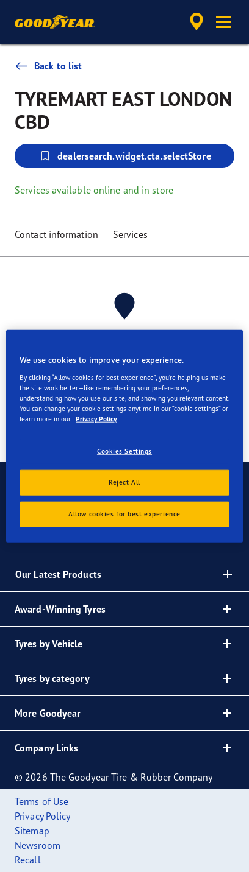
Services (130, 234)
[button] (223, 22)
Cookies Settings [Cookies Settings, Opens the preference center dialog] (124, 451)
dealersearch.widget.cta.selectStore (124, 156)
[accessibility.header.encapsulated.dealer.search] (197, 22)
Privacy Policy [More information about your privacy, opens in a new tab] (96, 419)
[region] (124, 436)
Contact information (56, 234)
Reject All (124, 481)
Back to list (48, 65)
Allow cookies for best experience (124, 513)
